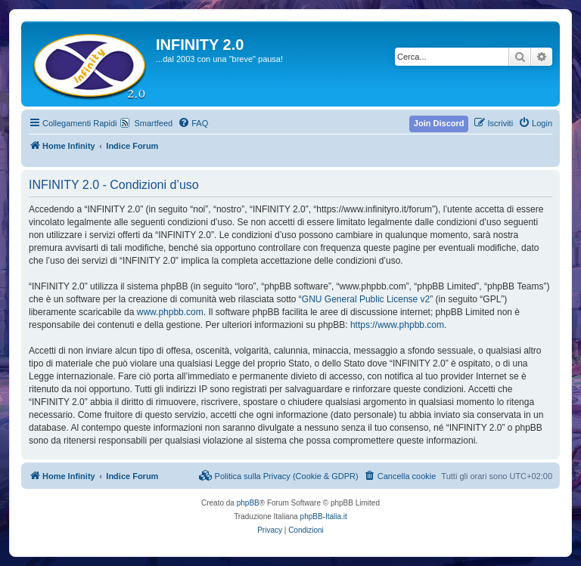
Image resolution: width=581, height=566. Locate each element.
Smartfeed (153, 123)
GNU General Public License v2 (366, 299)
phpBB (248, 503)
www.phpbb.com (170, 312)
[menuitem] (193, 123)
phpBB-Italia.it (323, 516)
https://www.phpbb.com (397, 325)
